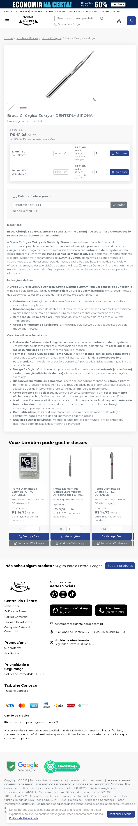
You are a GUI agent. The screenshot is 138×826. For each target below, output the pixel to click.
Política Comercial (16, 617)
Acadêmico (37, 11)
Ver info (61, 153)
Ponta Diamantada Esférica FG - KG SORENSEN (24, 492)
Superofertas (12, 648)
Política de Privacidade (23, 818)
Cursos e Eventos (56, 11)
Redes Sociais (76, 11)
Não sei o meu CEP (25, 211)
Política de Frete (15, 611)
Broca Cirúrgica (51, 38)
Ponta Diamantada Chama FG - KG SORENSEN (107, 492)
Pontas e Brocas (27, 38)
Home (8, 38)
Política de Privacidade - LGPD (24, 674)
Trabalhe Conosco (110, 11)
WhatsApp (92, 11)
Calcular (119, 205)
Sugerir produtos (120, 565)
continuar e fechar (120, 814)
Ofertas (8, 11)
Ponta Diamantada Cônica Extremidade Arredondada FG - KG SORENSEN (67, 492)
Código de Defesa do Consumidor (17, 629)
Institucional (22, 11)
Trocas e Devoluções (17, 622)
